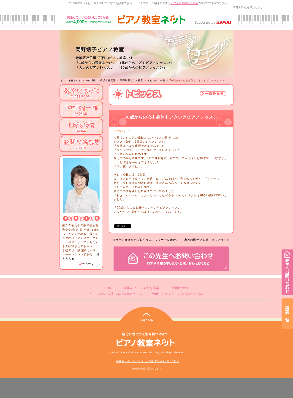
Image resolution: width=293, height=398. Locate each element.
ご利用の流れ (179, 288)
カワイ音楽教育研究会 (184, 3)
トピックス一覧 (156, 80)
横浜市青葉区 (108, 80)
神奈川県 (91, 80)
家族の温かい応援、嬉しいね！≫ (207, 239)
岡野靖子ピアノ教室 (131, 80)
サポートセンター (178, 294)
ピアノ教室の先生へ (114, 294)
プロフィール (89, 264)
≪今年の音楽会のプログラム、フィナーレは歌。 (146, 239)
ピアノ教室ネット (71, 80)
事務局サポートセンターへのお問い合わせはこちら (147, 361)
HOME (109, 288)
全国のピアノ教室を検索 (141, 288)
